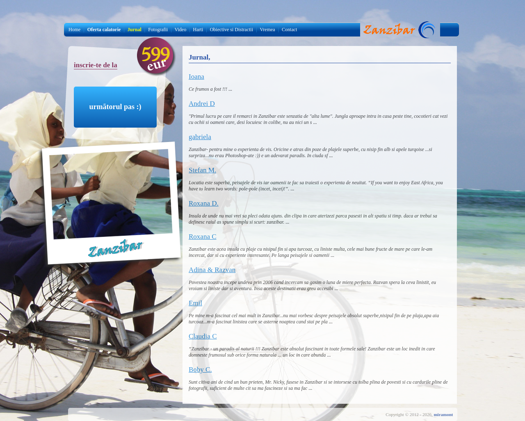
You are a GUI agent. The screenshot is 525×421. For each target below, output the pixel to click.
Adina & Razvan (212, 270)
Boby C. (200, 369)
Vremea (267, 29)
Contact (289, 29)
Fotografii (158, 29)
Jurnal (400, 30)
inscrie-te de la (95, 65)
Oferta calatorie (104, 29)
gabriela (200, 137)
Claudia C (203, 336)
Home (74, 29)
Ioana (196, 76)
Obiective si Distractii (231, 29)
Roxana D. (204, 203)
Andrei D (202, 104)
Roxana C (203, 236)
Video (181, 29)
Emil (195, 303)
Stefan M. (202, 170)
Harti (198, 29)
